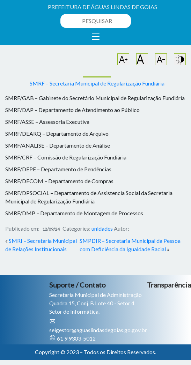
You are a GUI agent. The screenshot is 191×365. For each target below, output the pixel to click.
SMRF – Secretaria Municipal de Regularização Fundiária (97, 83)
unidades (102, 228)
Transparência (169, 285)
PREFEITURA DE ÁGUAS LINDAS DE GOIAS (102, 6)
